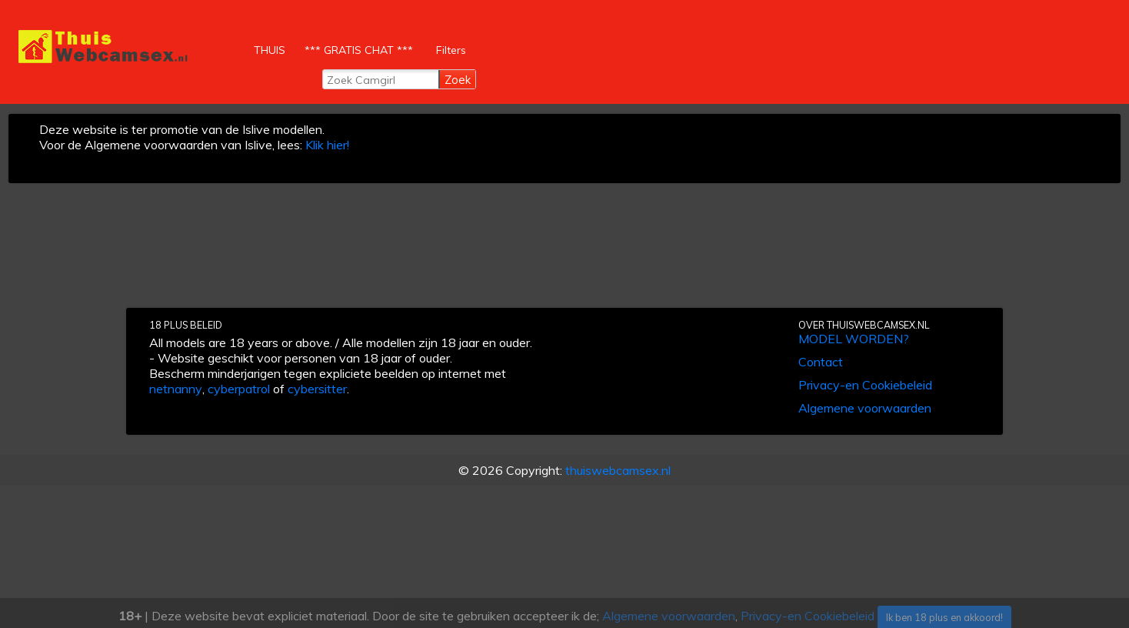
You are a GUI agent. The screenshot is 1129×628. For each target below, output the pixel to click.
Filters (451, 50)
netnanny (175, 388)
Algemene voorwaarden (864, 408)
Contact (820, 361)
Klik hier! (327, 144)
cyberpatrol (239, 388)
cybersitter (317, 388)
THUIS (271, 46)
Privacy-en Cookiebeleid (865, 384)
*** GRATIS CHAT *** (359, 50)
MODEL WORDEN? (853, 338)
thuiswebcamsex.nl (618, 470)
